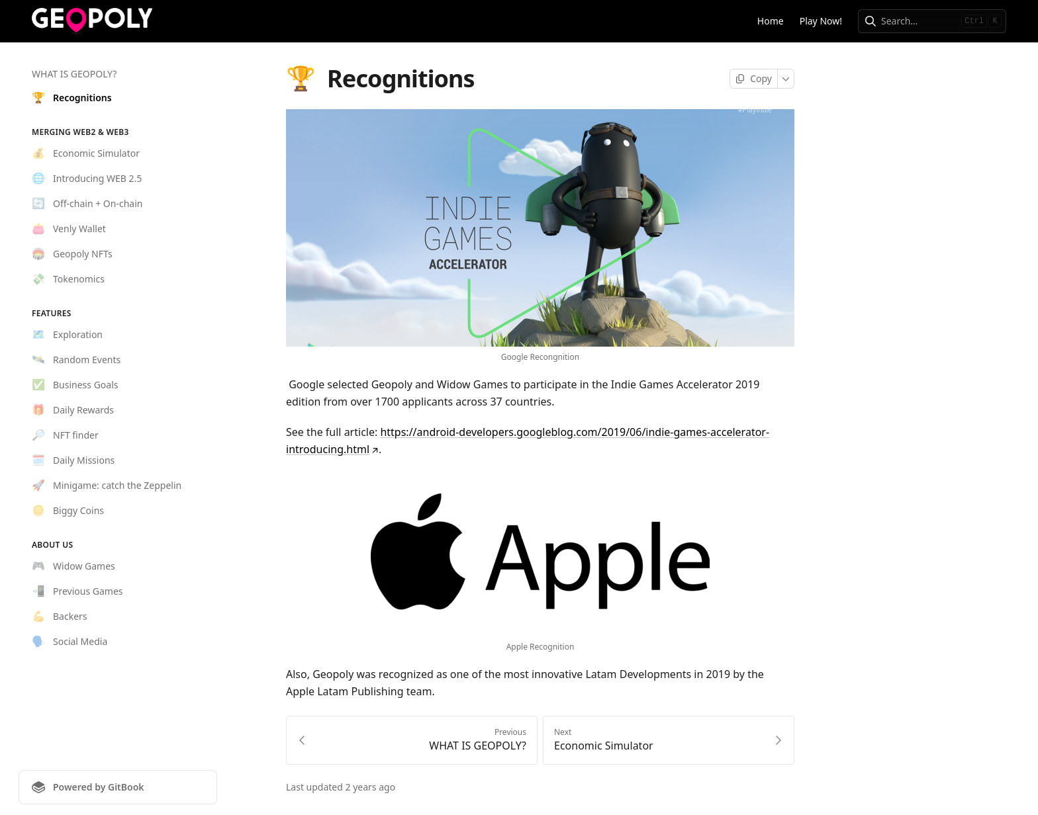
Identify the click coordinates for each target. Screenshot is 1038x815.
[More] (786, 79)
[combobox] (918, 21)
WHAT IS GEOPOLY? (74, 73)
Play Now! (821, 21)
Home (770, 21)
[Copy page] (754, 79)
